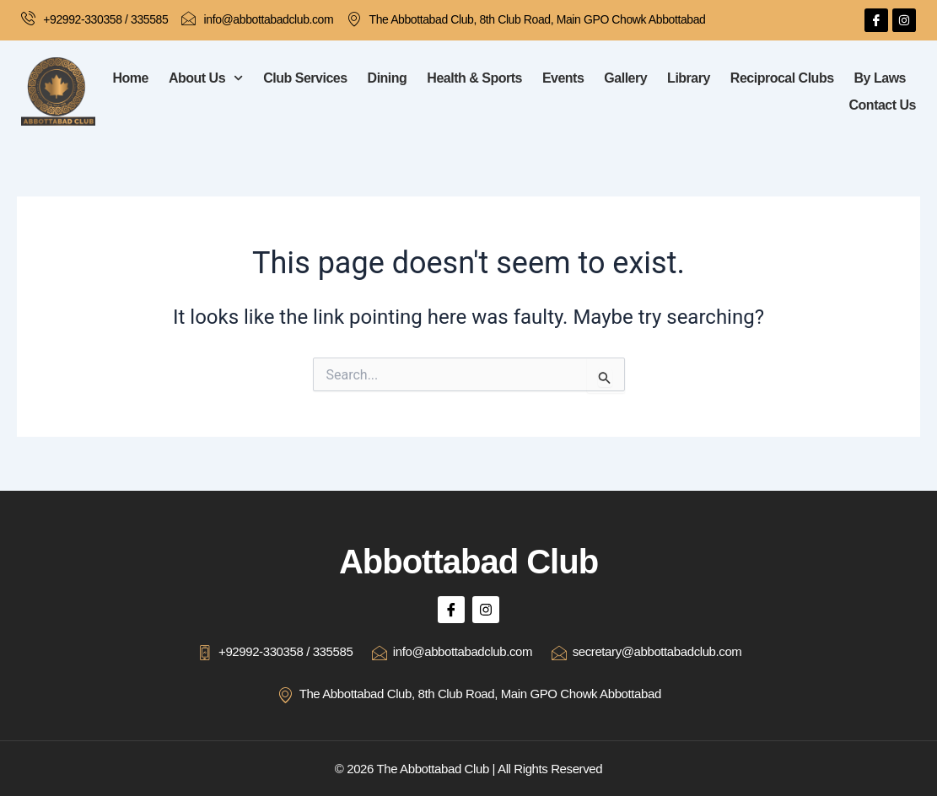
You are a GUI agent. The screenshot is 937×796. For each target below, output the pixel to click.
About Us (206, 78)
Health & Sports (474, 78)
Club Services (305, 78)
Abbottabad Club (468, 560)
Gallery (625, 78)
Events (563, 78)
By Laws (880, 78)
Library (688, 78)
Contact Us (882, 105)
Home (130, 78)
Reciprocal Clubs (782, 78)
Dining (387, 78)
